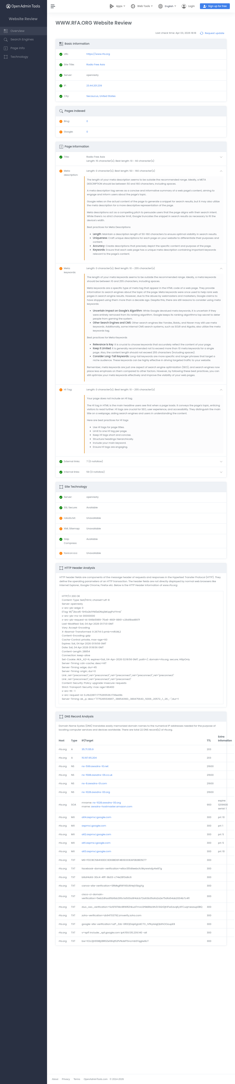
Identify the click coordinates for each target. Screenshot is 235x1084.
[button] (155, 159)
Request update (212, 33)
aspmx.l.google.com (94, 825)
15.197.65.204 (89, 758)
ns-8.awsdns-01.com (95, 783)
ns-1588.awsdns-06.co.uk (97, 775)
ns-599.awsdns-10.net (95, 766)
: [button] (65, 157)
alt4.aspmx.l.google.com (97, 817)
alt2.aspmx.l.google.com (97, 834)
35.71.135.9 (88, 749)
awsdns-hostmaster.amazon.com (112, 806)
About (56, 1079)
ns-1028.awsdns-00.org (96, 792)
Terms (77, 1079)
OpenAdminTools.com (96, 1079)
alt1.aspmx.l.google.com (96, 843)
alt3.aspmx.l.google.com (97, 851)
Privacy (67, 1079)
